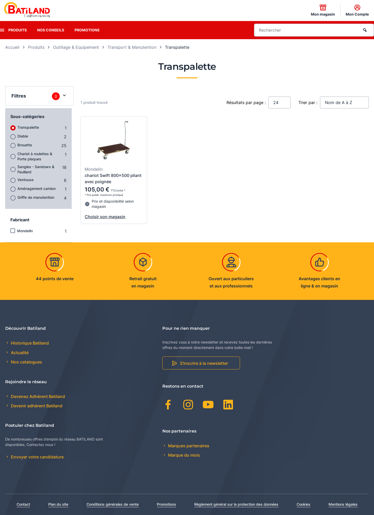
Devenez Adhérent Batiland (37, 396)
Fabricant (19, 219)
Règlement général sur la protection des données (236, 504)
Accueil (12, 47)
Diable (22, 136)
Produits (17, 30)
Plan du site (58, 504)
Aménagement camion (36, 188)
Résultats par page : (246, 102)
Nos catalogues (26, 362)
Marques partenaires (188, 445)
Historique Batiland (29, 343)
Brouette (24, 145)
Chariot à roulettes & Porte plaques (34, 156)
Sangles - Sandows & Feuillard (35, 169)
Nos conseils (50, 30)
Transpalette (28, 127)
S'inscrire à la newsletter (204, 363)
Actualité (19, 352)
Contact (23, 504)
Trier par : (307, 102)
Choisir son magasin (105, 216)
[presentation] (2, 30)
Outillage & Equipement (76, 47)
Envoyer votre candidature (37, 456)
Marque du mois (183, 455)
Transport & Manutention (132, 47)
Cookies (303, 504)
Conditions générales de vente (112, 504)
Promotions (87, 30)
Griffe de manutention (35, 197)
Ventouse (25, 179)
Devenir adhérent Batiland (36, 405)
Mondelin (25, 231)
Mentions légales (343, 504)
